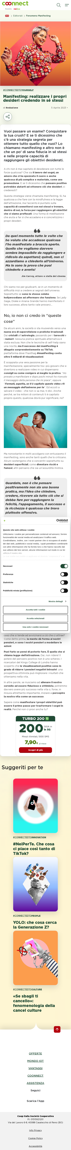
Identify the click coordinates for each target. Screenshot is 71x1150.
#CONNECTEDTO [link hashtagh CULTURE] (27, 989)
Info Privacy (35, 1130)
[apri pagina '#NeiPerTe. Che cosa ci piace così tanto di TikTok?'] (35, 805)
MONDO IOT (35, 1060)
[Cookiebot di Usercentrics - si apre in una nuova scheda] (56, 520)
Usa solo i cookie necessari (35, 627)
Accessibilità (35, 1146)
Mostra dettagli (56, 601)
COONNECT (35, 1075)
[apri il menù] (67, 5)
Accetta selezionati (35, 618)
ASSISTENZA (35, 1083)
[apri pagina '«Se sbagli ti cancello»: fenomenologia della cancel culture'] (35, 958)
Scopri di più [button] (35, 750)
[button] (15, 3)
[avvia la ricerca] (59, 5)
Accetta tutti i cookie (35, 610)
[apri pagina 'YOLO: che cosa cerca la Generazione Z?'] (35, 884)
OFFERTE (35, 1053)
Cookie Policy (35, 1138)
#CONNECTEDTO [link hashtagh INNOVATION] (29, 837)
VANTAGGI (35, 1068)
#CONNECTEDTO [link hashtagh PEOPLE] (27, 915)
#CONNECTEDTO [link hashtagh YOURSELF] (18, 90)
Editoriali (18, 15)
